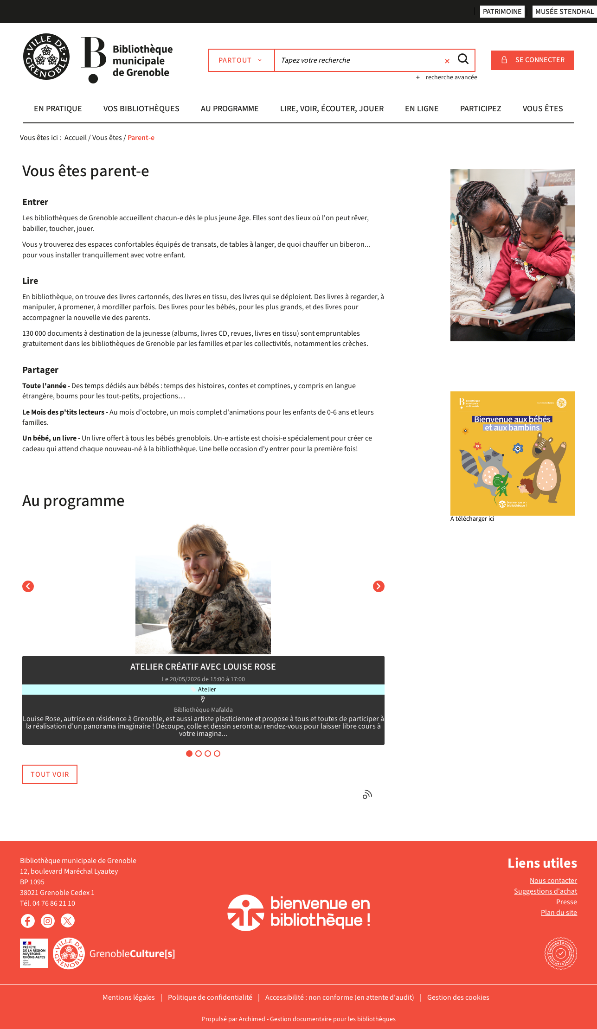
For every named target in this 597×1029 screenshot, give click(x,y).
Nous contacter (553, 881)
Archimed (252, 1019)
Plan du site (559, 913)
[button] (58, 109)
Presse (566, 902)
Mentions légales (129, 997)
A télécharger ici (472, 519)
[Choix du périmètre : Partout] (241, 60)
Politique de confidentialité (210, 997)
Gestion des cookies (458, 997)
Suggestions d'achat (545, 891)
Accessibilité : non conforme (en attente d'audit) (339, 997)
